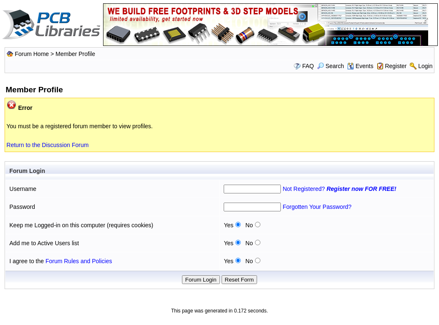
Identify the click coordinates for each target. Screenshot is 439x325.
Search (330, 66)
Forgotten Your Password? (317, 206)
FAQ (308, 66)
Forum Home (32, 54)
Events (360, 66)
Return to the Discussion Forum (48, 145)
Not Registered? (339, 188)
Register (395, 66)
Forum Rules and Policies (78, 261)
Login (425, 66)
